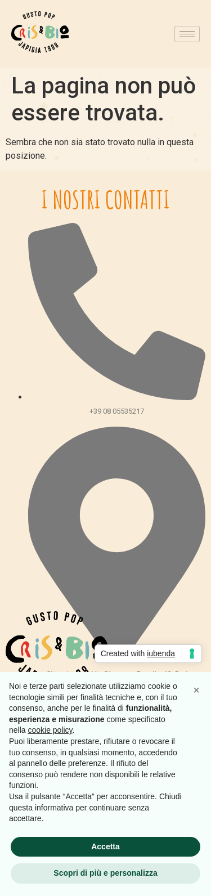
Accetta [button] (105, 846)
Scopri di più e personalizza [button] (105, 872)
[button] (196, 690)
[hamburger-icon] (187, 34)
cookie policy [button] (50, 729)
